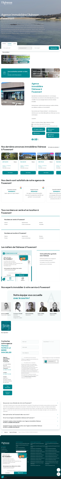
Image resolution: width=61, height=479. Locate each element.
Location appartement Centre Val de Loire (52, 458)
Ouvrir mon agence (4, 450)
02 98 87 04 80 (7, 370)
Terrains (6, 224)
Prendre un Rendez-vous (51, 135)
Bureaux (41, 222)
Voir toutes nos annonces (54, 147)
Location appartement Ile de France (51, 456)
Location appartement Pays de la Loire (51, 461)
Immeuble (41, 224)
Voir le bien (10, 172)
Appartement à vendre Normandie (36, 450)
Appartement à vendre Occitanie (35, 459)
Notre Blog (3, 452)
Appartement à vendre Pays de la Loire (37, 461)
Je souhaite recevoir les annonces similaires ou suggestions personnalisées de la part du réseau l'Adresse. (29, 359)
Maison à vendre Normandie (20, 449)
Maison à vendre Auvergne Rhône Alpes (22, 443)
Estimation (37, 133)
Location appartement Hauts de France (51, 454)
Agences (6, 432)
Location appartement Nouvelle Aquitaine (52, 451)
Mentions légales (7, 392)
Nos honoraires (7, 386)
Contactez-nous (4, 449)
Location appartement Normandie (51, 450)
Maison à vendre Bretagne (20, 447)
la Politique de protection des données (29, 376)
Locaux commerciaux (26, 224)
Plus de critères (6, 52)
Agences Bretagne (13, 432)
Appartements (25, 222)
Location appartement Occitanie (50, 459)
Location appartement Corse (50, 465)
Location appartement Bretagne (50, 448)
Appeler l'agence (38, 129)
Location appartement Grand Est (50, 453)
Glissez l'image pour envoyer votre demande (51, 357)
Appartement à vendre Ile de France (36, 456)
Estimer (4, 43)
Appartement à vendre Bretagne (35, 448)
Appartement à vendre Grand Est (36, 453)
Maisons (6, 222)
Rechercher (54, 48)
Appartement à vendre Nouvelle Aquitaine (37, 451)
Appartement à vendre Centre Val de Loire (37, 458)
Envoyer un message (51, 130)
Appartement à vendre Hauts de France (37, 454)
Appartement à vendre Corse (35, 465)
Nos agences (3, 447)
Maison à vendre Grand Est (20, 452)
